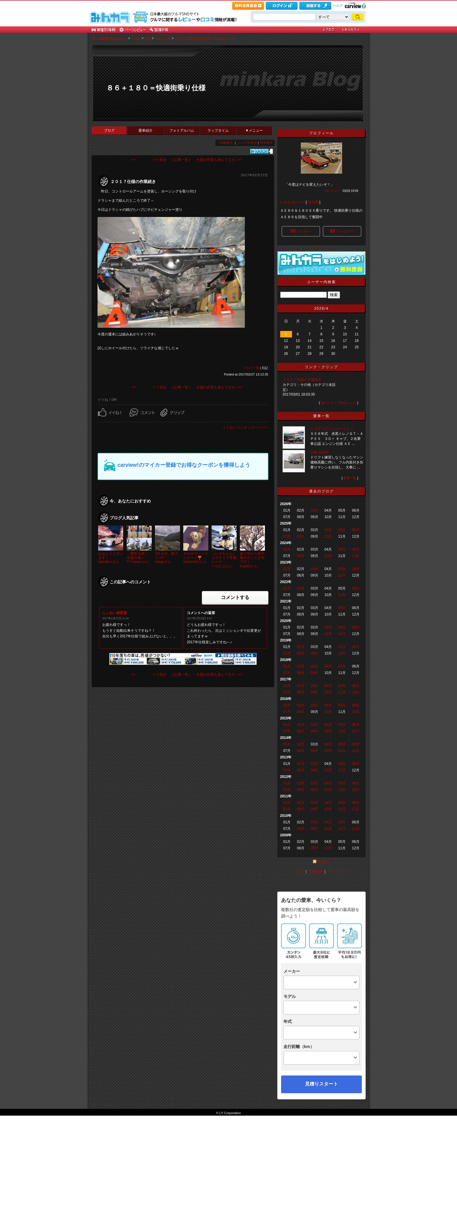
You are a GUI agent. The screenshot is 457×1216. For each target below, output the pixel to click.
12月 (355, 556)
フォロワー (342, 231)
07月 (287, 536)
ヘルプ (338, 5)
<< (310, 308)
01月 (287, 549)
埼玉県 (313, 202)
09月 (314, 653)
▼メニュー (254, 130)
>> (332, 308)
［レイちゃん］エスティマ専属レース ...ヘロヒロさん (224, 559)
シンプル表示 (247, 142)
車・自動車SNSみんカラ (110, 38)
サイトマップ (338, 871)
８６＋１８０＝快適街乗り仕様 (156, 88)
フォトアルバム (181, 130)
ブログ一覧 (163, 38)
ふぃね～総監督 (114, 613)
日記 (147, 38)
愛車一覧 (349, 478)
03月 (314, 510)
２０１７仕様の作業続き (302, 380)
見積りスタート (321, 1157)
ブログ (136, 38)
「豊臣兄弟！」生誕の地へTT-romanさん (139, 557)
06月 (355, 530)
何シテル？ (332, 190)
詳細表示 (226, 142)
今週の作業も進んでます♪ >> (219, 160)
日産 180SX (319, 452)
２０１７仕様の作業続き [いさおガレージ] (204, 38)
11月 (342, 575)
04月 (328, 530)
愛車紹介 (145, 130)
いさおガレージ (292, 202)
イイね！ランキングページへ (245, 427)
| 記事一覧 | (181, 160)
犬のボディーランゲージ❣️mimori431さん (195, 557)
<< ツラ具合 (148, 160)
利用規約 (316, 871)
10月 (328, 536)
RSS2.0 (323, 862)
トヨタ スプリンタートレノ (332, 429)
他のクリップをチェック (338, 402)
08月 (300, 536)
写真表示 (266, 142)
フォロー (301, 231)
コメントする (235, 597)
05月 (342, 530)
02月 (300, 588)
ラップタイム (218, 130)
